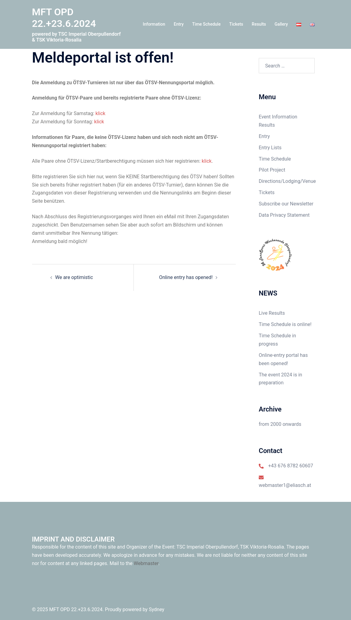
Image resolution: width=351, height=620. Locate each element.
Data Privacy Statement (284, 215)
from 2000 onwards (280, 424)
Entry (179, 24)
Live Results (272, 313)
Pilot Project (272, 170)
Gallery (281, 24)
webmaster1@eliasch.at (285, 485)
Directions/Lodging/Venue (287, 181)
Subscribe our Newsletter (286, 204)
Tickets (236, 24)
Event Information (278, 117)
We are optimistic (74, 277)
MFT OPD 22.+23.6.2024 (64, 17)
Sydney (156, 609)
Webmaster (146, 563)
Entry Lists (270, 147)
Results (259, 24)
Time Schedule (206, 24)
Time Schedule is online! (285, 324)
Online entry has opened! (186, 277)
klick (100, 113)
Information (154, 24)
